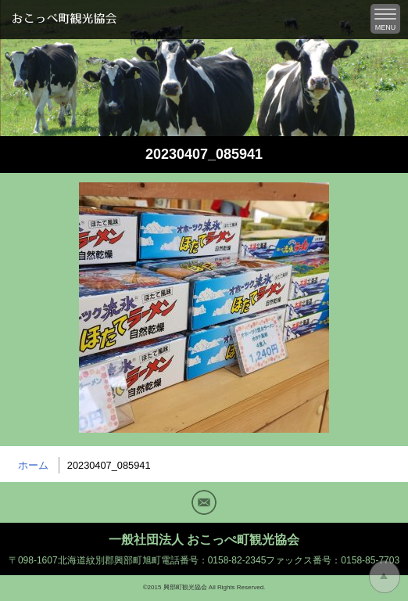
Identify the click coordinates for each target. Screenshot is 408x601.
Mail (204, 502)
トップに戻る (384, 576)
